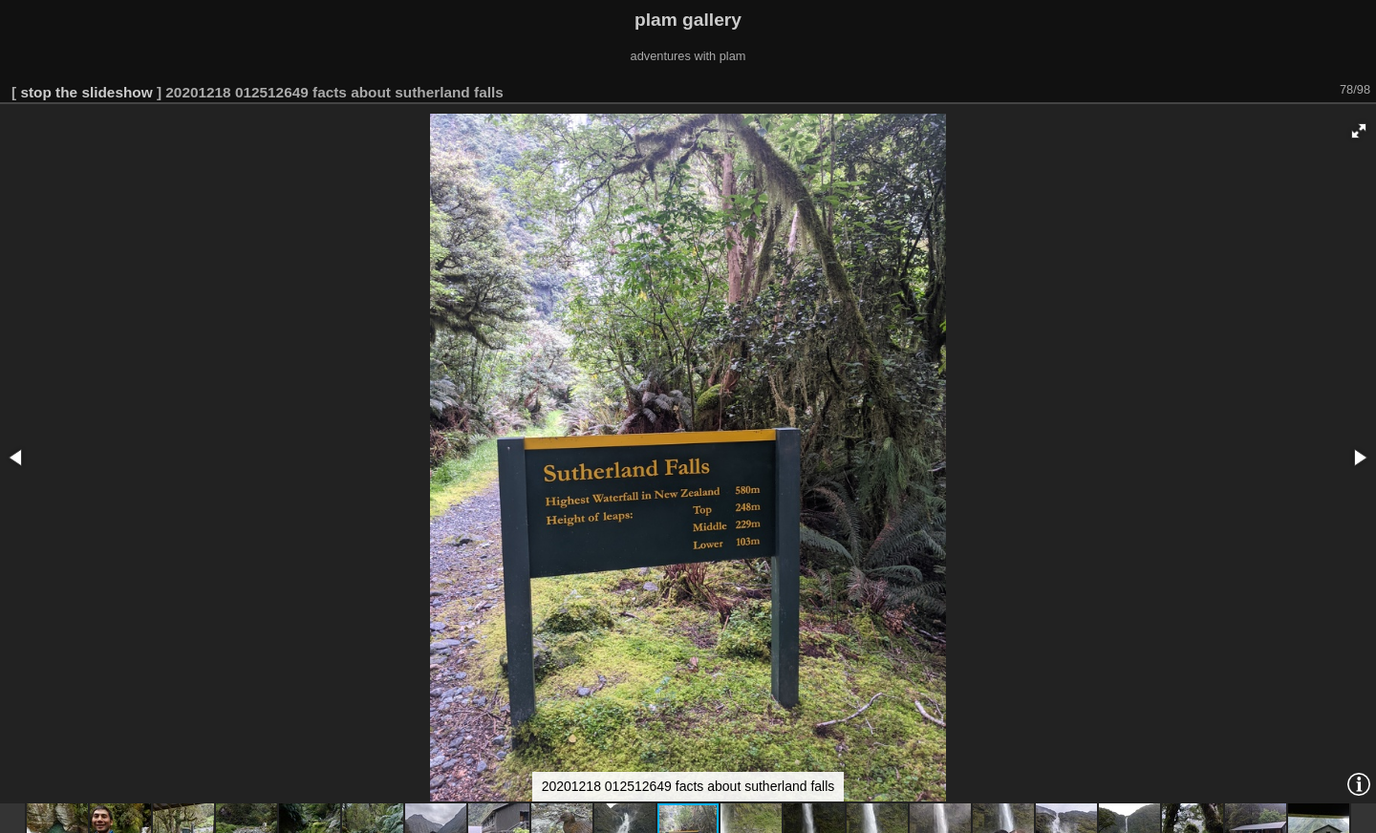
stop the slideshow (86, 92)
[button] (1359, 131)
